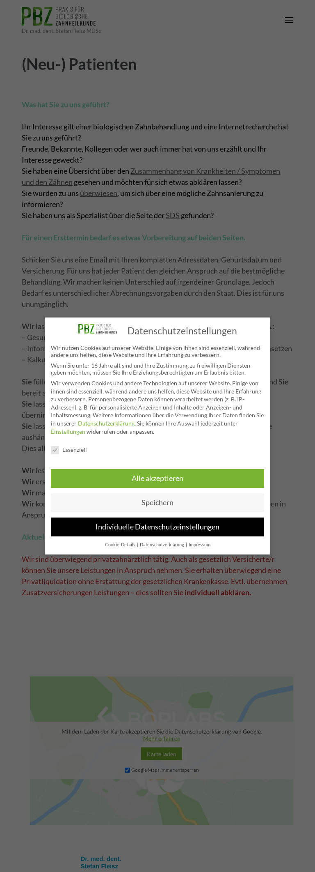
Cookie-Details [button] (120, 544)
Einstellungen (68, 431)
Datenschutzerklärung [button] (162, 544)
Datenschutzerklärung (106, 423)
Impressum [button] (199, 544)
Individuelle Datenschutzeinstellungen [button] (157, 526)
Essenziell (69, 449)
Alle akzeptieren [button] (157, 478)
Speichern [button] (157, 502)
